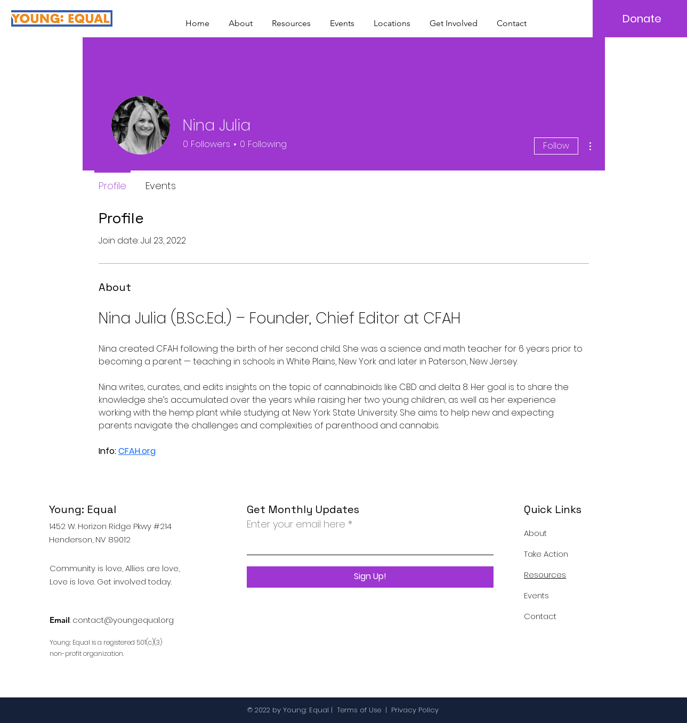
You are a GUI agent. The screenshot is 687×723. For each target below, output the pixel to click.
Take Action (546, 553)
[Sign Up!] (370, 577)
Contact (540, 616)
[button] (392, 18)
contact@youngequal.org (123, 619)
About (535, 533)
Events (536, 595)
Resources (545, 574)
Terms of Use (359, 710)
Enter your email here (296, 524)
